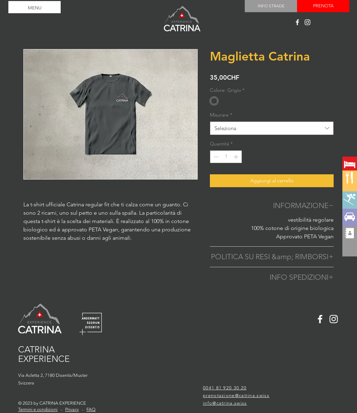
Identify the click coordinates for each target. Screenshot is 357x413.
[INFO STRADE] (271, 6)
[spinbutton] (226, 157)
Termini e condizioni (38, 409)
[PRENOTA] (323, 6)
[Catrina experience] (297, 22)
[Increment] (236, 157)
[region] (349, 189)
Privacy (72, 409)
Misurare (221, 115)
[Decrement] (215, 157)
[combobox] (272, 128)
